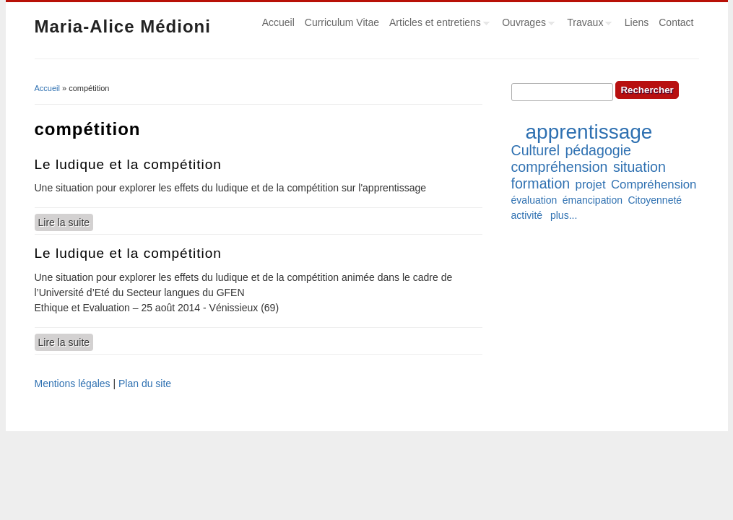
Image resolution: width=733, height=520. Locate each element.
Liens (637, 22)
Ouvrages (526, 24)
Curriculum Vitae (342, 22)
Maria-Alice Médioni (123, 26)
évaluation (534, 200)
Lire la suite (66, 221)
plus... (563, 215)
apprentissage (589, 132)
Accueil (278, 22)
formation (541, 183)
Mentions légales (72, 383)
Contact (676, 22)
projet (591, 184)
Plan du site (144, 383)
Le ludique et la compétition (128, 164)
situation (639, 167)
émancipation (593, 200)
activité (527, 215)
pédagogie (598, 150)
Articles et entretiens (437, 24)
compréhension (559, 167)
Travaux (587, 24)
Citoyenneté (655, 200)
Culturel (535, 150)
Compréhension (653, 184)
